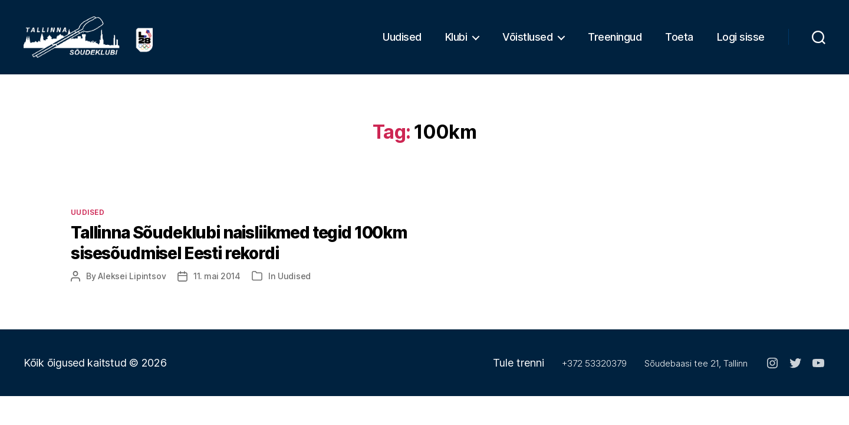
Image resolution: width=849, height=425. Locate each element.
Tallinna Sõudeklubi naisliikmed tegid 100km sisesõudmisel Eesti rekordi (239, 252)
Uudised (402, 41)
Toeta (679, 41)
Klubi (456, 41)
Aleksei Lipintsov (132, 285)
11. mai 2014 (216, 285)
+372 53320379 (594, 372)
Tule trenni (518, 372)
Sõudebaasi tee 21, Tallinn (696, 372)
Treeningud (614, 41)
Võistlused (527, 41)
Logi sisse (741, 41)
